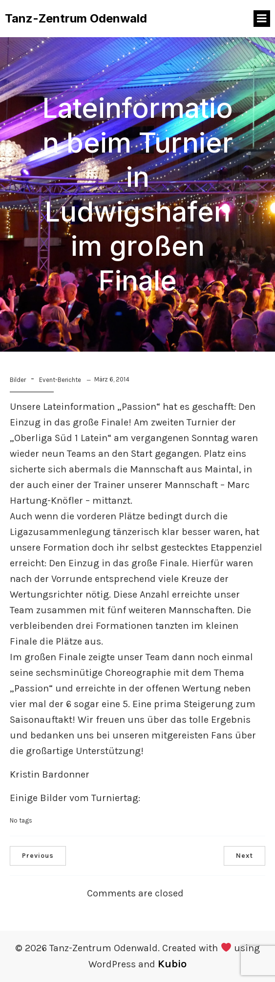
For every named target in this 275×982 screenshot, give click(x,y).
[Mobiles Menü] (262, 18)
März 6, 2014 (111, 379)
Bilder (18, 379)
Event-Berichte (60, 379)
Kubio (172, 964)
